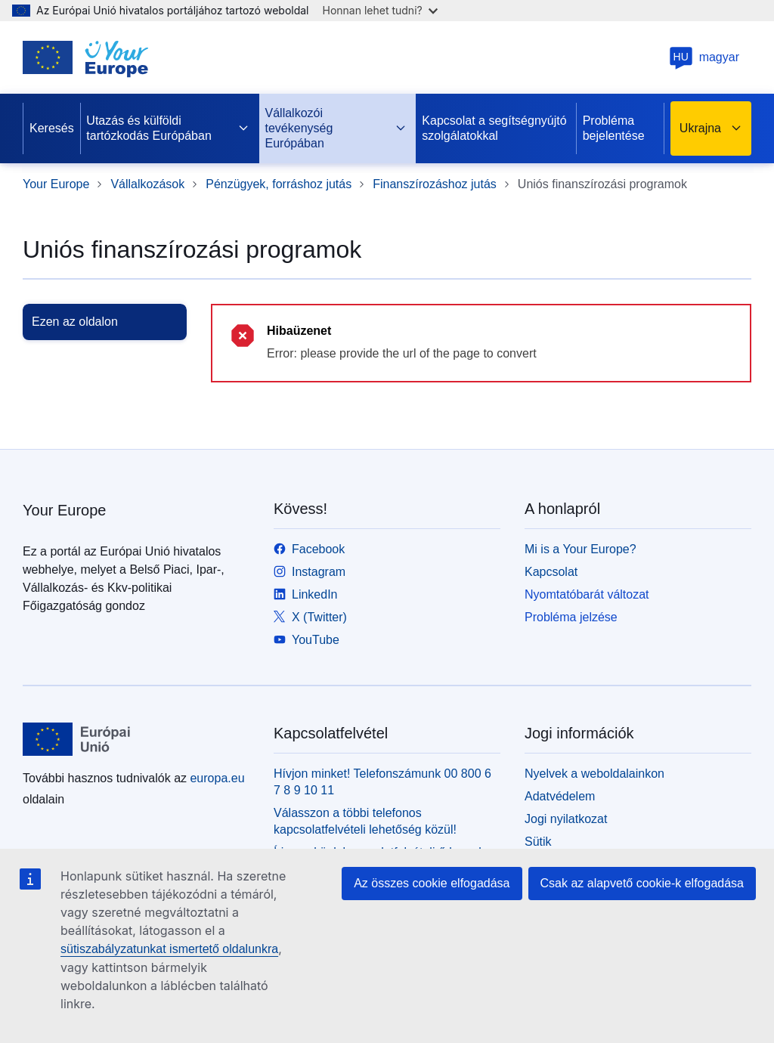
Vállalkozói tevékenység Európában (336, 128)
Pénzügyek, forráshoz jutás (278, 184)
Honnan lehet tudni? (380, 10)
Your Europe (56, 184)
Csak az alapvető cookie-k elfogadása (642, 883)
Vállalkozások (147, 184)
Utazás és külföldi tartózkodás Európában (167, 128)
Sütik (538, 841)
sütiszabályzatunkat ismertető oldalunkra (169, 948)
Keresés (51, 128)
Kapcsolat (551, 571)
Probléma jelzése (571, 617)
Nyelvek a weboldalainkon (594, 773)
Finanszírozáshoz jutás (435, 184)
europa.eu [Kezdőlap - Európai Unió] (217, 778)
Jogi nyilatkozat (566, 818)
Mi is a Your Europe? (580, 549)
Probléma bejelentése (614, 128)
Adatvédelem (560, 796)
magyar (704, 57)
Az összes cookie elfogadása (431, 883)
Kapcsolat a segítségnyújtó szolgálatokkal (494, 128)
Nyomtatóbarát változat (587, 594)
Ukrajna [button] (711, 128)
